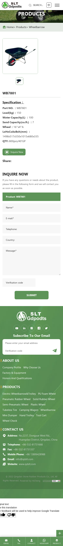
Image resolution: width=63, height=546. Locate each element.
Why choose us (31, 367)
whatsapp (44, 543)
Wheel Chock (10, 420)
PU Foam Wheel (47, 393)
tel (18, 543)
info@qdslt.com (24, 459)
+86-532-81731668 (32, 444)
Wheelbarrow (37, 27)
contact (31, 543)
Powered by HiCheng (30, 481)
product (57, 543)
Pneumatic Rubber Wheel (17, 399)
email (6, 543)
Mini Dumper (10, 415)
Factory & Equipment (14, 372)
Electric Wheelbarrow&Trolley (19, 393)
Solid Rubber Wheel (44, 399)
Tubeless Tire (10, 410)
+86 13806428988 (35, 454)
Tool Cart (41, 415)
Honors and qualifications (17, 378)
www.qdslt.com (27, 464)
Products (21, 27)
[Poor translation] (11, 515)
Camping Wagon (28, 410)
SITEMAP (47, 481)
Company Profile (12, 367)
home (10, 27)
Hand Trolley (26, 415)
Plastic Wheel (38, 404)
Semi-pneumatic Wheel (15, 404)
